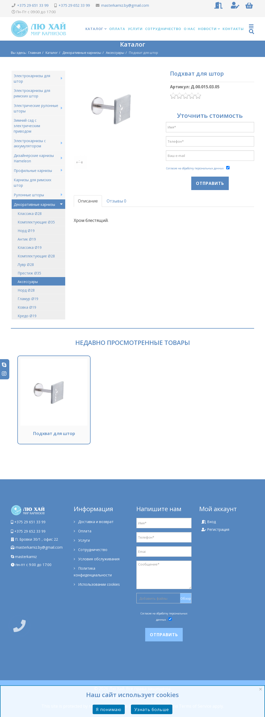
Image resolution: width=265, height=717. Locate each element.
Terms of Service (195, 706)
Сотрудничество (163, 28)
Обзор (185, 598)
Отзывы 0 (116, 201)
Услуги (135, 28)
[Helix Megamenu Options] (251, 29)
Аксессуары (115, 52)
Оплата (117, 28)
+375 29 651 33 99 (32, 5)
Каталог (94, 28)
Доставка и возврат (95, 521)
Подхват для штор (54, 433)
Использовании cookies (98, 584)
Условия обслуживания (98, 558)
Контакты (233, 28)
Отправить (210, 183)
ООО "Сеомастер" (151, 697)
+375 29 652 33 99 (74, 5)
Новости (207, 28)
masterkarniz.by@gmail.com (125, 5)
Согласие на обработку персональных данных (195, 168)
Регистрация (215, 529)
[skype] (4, 364)
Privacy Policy (157, 706)
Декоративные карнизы (81, 52)
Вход (208, 521)
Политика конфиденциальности (93, 571)
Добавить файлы (153, 598)
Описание (88, 201)
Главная (34, 52)
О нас (189, 28)
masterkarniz (24, 556)
